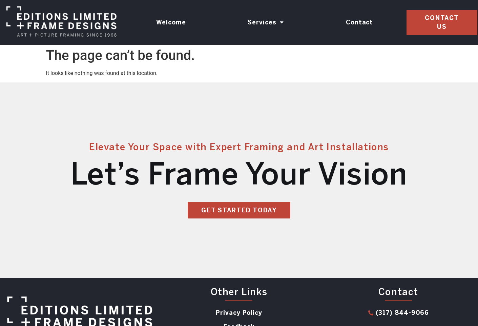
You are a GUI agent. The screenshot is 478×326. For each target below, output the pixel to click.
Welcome (171, 22)
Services (266, 22)
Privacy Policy (239, 313)
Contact (359, 22)
